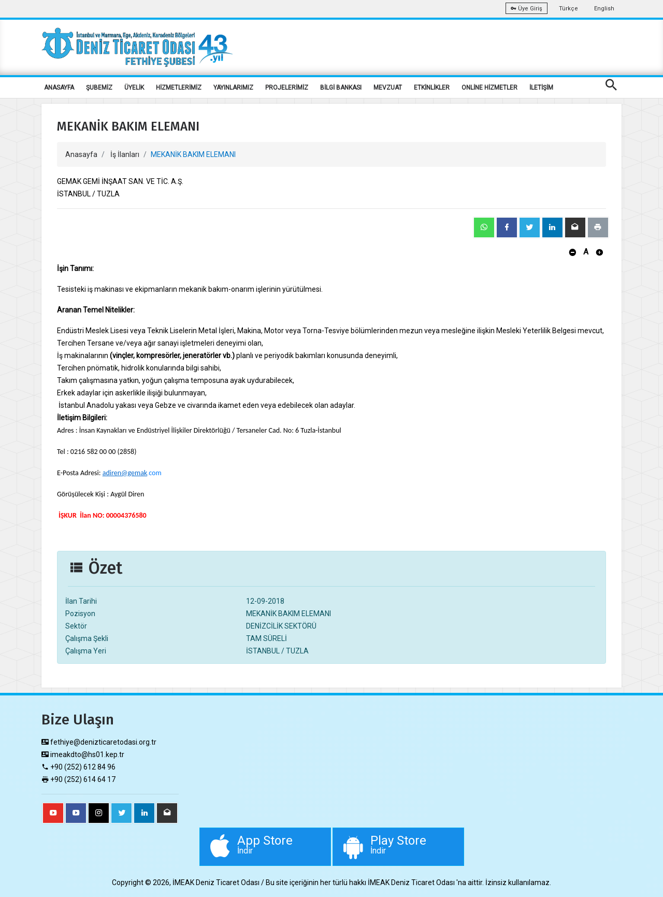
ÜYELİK (134, 87)
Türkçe (568, 8)
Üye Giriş (526, 8)
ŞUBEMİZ (99, 87)
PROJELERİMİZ (286, 87)
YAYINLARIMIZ (233, 87)
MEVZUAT (387, 87)
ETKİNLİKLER (432, 87)
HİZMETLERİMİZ (178, 87)
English (604, 8)
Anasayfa (81, 154)
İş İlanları (124, 154)
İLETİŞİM (541, 87)
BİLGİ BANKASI (341, 87)
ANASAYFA (59, 87)
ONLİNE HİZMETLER (489, 87)
